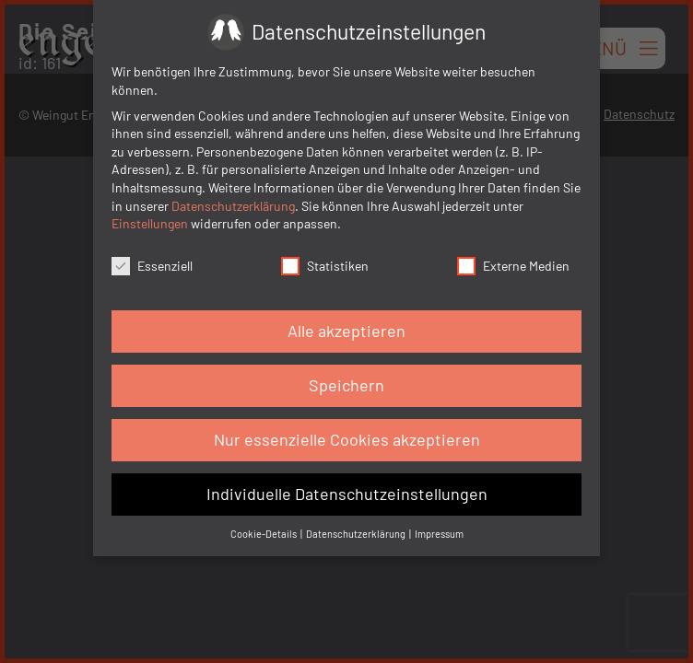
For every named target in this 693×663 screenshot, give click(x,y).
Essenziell (152, 265)
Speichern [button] (346, 385)
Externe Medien (513, 265)
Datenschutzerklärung (233, 206)
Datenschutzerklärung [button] (356, 534)
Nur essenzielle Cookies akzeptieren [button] (347, 439)
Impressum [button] (439, 534)
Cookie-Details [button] (264, 534)
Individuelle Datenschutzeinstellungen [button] (346, 493)
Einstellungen (150, 223)
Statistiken (325, 265)
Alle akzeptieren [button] (346, 330)
